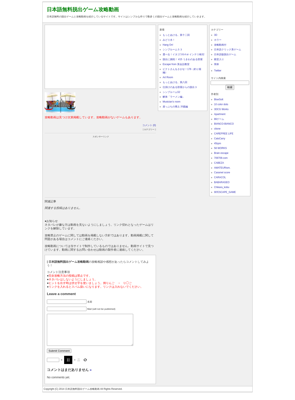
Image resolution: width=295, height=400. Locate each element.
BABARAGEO (221, 182)
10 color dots (221, 104)
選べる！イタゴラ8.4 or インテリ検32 (183, 54)
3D (215, 35)
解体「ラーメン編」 (174, 96)
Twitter (217, 70)
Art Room (168, 77)
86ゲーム (219, 119)
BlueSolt (218, 99)
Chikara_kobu (221, 187)
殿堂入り (219, 59)
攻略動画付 (220, 44)
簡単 (216, 64)
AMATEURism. (222, 167)
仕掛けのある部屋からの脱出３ (180, 87)
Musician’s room (171, 101)
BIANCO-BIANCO (224, 123)
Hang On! (168, 44)
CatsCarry (219, 138)
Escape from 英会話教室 (176, 64)
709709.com (221, 158)
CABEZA (219, 162)
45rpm (217, 143)
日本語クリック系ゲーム (227, 49)
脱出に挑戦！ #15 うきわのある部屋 (183, 59)
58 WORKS (220, 148)
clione (217, 128)
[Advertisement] (100, 56)
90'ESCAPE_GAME (225, 192)
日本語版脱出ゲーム (225, 54)
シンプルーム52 (171, 92)
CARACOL (220, 177)
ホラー (217, 39)
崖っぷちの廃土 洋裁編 (175, 106)
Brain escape (221, 153)
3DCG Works (221, 109)
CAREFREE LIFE (223, 133)
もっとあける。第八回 (175, 82)
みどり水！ (169, 39)
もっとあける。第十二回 (176, 35)
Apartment (219, 114)
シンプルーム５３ (172, 49)
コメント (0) (149, 125)
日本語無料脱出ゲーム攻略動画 (83, 9)
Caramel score (222, 172)
